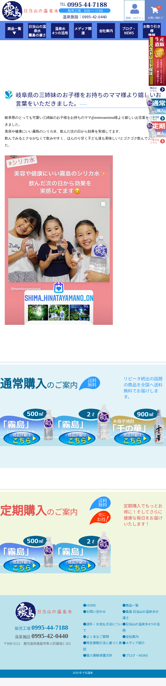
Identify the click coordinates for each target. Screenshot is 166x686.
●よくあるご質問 (96, 636)
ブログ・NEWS (129, 30)
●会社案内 (130, 636)
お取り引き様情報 (151, 31)
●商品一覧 (130, 605)
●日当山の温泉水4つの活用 (141, 627)
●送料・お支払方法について (102, 627)
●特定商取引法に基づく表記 (102, 645)
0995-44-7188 (41, 652)
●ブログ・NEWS (135, 655)
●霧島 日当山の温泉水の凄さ (140, 614)
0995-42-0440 (41, 660)
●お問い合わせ (94, 611)
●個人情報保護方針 (97, 655)
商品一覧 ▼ (15, 30)
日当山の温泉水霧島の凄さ (37, 31)
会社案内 (106, 30)
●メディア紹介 (133, 642)
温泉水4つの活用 (60, 30)
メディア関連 (82, 30)
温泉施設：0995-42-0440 (85, 17)
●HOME (89, 605)
